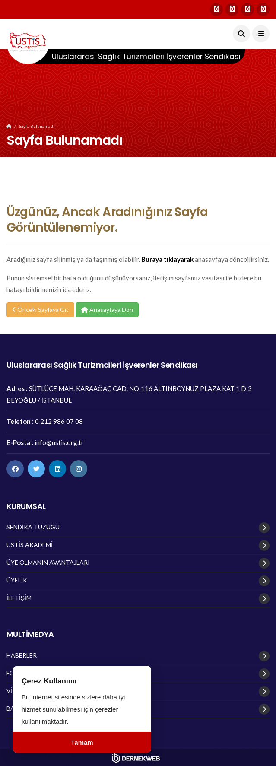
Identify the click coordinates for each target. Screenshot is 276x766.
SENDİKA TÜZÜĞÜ (33, 527)
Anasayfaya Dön (107, 309)
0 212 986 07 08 (59, 421)
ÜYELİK (16, 580)
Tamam (82, 742)
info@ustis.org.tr (59, 442)
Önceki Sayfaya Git (40, 309)
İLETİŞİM (19, 597)
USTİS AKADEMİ (29, 544)
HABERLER (21, 655)
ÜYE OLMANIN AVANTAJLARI (48, 562)
